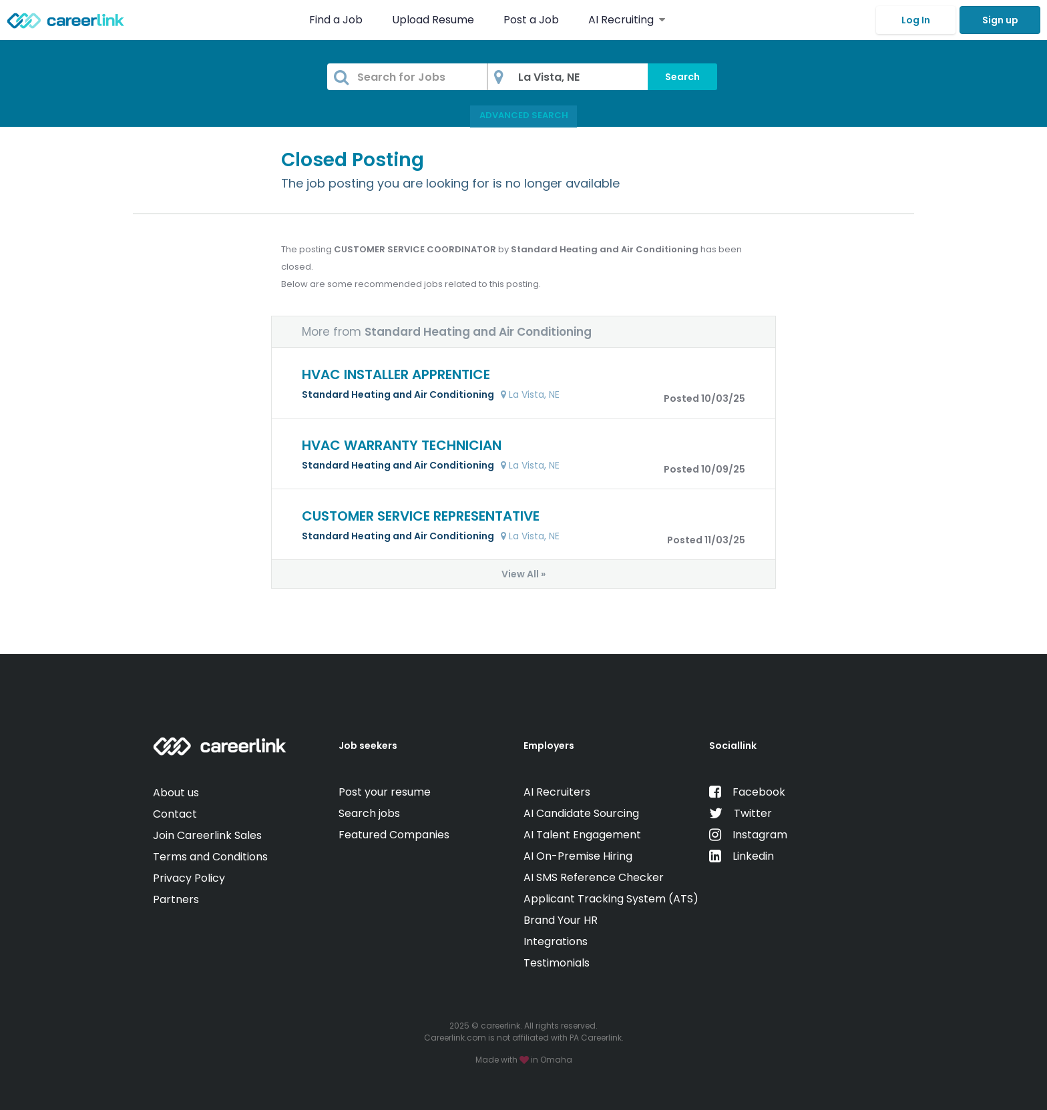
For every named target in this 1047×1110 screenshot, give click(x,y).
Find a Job (337, 19)
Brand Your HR (561, 920)
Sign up (1000, 20)
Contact (175, 814)
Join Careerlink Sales (207, 835)
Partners (176, 899)
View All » (523, 574)
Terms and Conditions (210, 856)
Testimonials (557, 962)
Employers (549, 745)
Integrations (556, 941)
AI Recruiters (557, 792)
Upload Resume (433, 19)
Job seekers (368, 745)
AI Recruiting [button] (626, 19)
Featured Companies (394, 834)
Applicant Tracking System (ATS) (611, 898)
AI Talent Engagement (582, 834)
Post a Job (532, 19)
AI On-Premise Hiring (578, 856)
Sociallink (733, 745)
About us (176, 792)
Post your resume (385, 792)
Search (682, 76)
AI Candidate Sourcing (581, 813)
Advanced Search (523, 115)
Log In (915, 20)
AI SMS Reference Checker (594, 877)
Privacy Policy (189, 878)
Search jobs (369, 813)
